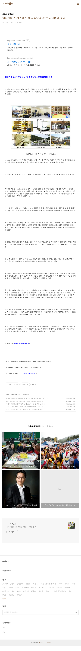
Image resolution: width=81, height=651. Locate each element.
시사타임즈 (7, 3)
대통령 (67, 593)
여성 (74, 589)
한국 (41, 597)
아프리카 (21, 589)
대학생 (59, 593)
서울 (19, 597)
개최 (67, 589)
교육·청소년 (13, 400)
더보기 (4, 604)
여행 (12, 589)
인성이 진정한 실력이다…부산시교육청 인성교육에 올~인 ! (25, 414)
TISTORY (41, 648)
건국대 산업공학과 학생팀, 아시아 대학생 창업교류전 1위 (24, 412)
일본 (4, 600)
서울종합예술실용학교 (49, 589)
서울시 (36, 589)
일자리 (34, 597)
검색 (76, 617)
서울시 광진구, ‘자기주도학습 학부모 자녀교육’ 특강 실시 (24, 409)
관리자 (48, 648)
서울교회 (6, 597)
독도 (4, 593)
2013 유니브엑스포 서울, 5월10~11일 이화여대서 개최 (23, 407)
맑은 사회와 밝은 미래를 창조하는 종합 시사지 (21, 532)
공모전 (12, 600)
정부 (61, 589)
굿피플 (52, 593)
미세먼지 (43, 593)
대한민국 (26, 593)
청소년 (72, 597)
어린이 (20, 600)
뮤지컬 (34, 593)
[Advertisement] (40, 58)
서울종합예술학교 (60, 597)
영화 (28, 589)
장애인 (26, 597)
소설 (11, 593)
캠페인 (5, 589)
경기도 (49, 597)
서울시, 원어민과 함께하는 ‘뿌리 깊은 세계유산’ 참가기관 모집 (26, 404)
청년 (17, 593)
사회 (7, 400)
